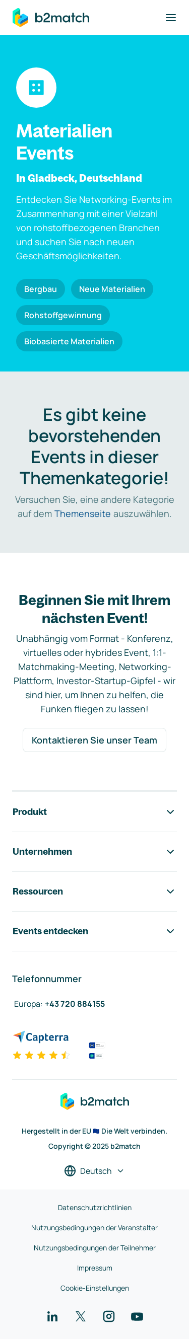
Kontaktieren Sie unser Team (94, 740)
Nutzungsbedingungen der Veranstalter (94, 1227)
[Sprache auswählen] (94, 1170)
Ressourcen (94, 891)
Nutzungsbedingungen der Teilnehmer (95, 1247)
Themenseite (82, 513)
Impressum (94, 1268)
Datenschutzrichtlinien (95, 1207)
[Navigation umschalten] (171, 18)
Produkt (94, 812)
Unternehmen (94, 852)
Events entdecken (94, 931)
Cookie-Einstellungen (94, 1288)
